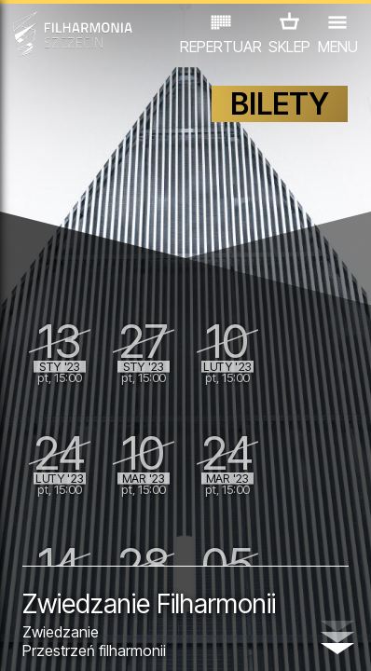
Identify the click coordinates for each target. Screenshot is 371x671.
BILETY (279, 104)
